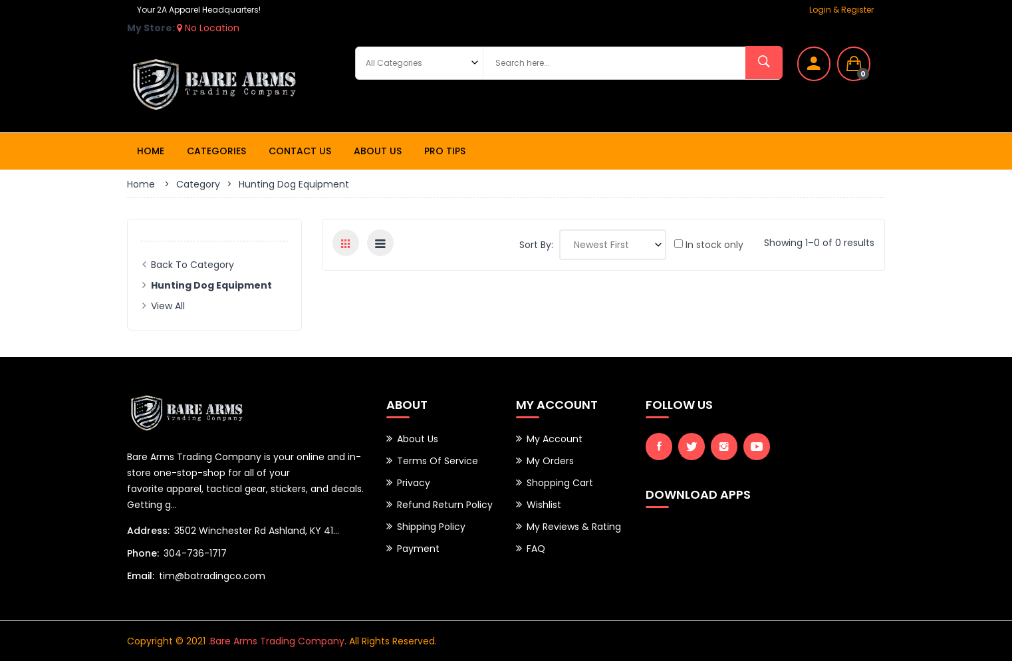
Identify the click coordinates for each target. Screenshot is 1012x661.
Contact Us (300, 151)
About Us (378, 151)
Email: (140, 576)
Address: (148, 530)
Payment (418, 548)
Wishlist (544, 504)
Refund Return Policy (445, 504)
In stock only (708, 244)
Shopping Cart (560, 482)
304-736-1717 (195, 553)
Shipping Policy (431, 526)
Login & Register (841, 9)
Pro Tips (444, 151)
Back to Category (192, 264)
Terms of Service (437, 460)
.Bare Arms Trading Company (276, 641)
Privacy (413, 482)
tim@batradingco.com (212, 576)
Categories (216, 151)
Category (198, 184)
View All (168, 306)
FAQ (536, 548)
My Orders (550, 460)
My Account (554, 439)
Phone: (143, 553)
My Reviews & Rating (574, 526)
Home (150, 151)
